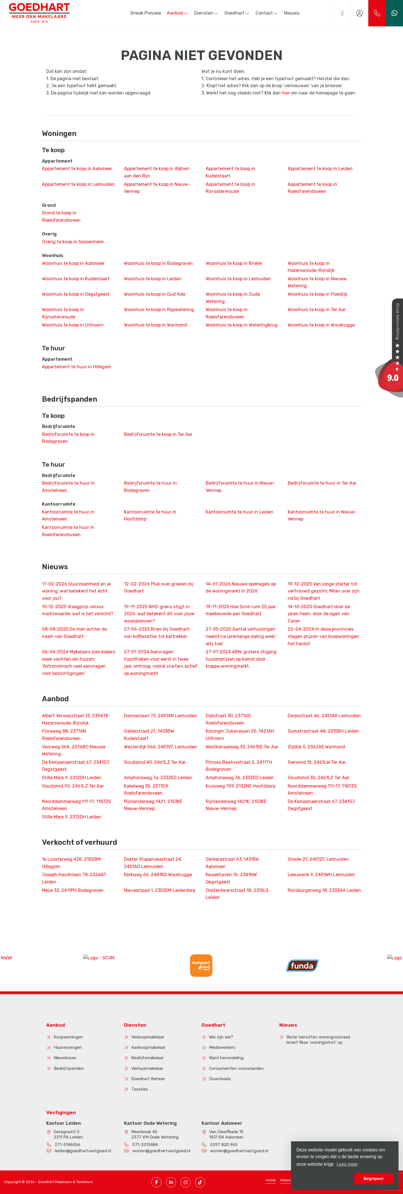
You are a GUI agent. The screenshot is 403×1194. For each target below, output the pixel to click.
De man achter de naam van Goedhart (74, 632)
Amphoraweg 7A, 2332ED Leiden (240, 777)
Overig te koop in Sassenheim (73, 241)
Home (271, 1180)
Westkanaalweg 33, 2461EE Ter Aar (242, 746)
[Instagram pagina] (186, 1182)
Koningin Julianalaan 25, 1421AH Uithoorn (240, 734)
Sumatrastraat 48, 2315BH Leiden (323, 731)
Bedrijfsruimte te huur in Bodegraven (150, 486)
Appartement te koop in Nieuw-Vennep (157, 188)
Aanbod (178, 13)
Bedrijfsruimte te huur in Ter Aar (322, 483)
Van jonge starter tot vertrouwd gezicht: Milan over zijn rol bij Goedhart (324, 591)
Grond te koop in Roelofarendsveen (61, 216)
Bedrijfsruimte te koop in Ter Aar (158, 434)
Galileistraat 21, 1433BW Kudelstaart (149, 734)
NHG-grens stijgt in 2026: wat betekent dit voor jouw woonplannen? (159, 614)
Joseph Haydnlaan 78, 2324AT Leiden (74, 878)
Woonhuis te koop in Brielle (234, 263)
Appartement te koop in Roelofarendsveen (312, 188)
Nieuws (291, 13)
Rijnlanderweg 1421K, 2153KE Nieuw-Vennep (236, 805)
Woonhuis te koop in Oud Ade (154, 294)
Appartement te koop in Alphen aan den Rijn (156, 172)
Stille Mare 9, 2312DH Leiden (71, 777)
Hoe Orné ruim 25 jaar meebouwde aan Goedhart (241, 610)
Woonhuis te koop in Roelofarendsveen (227, 313)
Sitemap (287, 1180)
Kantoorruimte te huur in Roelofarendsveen (68, 531)
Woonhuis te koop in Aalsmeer (73, 263)
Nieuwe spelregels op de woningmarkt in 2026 (241, 587)
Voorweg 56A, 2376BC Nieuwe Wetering (74, 750)
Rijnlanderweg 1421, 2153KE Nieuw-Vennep (153, 805)
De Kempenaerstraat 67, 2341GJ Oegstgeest (75, 766)
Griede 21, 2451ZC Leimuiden (318, 859)
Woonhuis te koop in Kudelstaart (76, 278)
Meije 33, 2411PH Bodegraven (73, 890)
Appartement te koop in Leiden (320, 168)
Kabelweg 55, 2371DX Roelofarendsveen (146, 789)
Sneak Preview (145, 13)
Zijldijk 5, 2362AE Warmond (316, 746)
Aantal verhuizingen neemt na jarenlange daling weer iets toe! (240, 636)
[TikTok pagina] (200, 1182)
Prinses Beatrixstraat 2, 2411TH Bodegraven (239, 766)
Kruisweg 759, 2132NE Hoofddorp (240, 786)
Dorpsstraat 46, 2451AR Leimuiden (324, 715)
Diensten (206, 13)
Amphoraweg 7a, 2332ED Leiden (158, 777)
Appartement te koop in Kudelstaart (230, 172)
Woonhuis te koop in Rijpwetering (159, 309)
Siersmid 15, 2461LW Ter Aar (317, 762)
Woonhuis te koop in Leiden (152, 278)
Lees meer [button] (347, 1164)
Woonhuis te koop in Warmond (155, 325)
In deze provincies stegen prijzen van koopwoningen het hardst (323, 636)
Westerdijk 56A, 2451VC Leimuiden (160, 746)
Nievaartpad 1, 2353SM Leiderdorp (159, 890)
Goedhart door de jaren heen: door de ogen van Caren (319, 614)
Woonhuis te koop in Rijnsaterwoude (63, 313)
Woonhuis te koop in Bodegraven (158, 263)
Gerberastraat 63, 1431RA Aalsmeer (232, 863)
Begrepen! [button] (373, 1178)
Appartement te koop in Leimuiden (78, 184)
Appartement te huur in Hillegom (76, 366)
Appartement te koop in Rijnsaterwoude (230, 188)
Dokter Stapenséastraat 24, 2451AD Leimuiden (153, 863)
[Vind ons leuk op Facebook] (156, 1182)
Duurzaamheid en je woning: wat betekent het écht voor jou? (76, 591)
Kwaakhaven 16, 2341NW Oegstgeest (231, 878)
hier (286, 93)
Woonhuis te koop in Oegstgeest (76, 294)
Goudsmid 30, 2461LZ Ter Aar (318, 777)
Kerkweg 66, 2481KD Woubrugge (158, 874)
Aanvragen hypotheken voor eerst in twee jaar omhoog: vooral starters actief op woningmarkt (160, 662)
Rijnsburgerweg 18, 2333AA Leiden (324, 890)
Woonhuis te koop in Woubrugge (321, 325)
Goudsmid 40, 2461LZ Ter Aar (155, 762)
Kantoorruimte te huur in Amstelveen (68, 515)
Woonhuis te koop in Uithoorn (73, 325)
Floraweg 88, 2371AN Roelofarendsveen (64, 734)
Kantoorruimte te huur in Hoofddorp (150, 515)
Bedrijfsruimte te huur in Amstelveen (68, 486)
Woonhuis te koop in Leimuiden (238, 278)
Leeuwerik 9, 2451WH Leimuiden (321, 874)
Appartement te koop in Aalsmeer (77, 168)
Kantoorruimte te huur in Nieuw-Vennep (322, 515)
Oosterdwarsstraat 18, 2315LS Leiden (237, 894)
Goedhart (237, 13)
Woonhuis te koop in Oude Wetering (233, 297)
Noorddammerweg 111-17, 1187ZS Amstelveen (322, 789)
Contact (267, 13)
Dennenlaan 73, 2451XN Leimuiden (160, 715)
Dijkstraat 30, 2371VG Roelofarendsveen (228, 719)
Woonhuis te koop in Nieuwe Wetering (317, 282)
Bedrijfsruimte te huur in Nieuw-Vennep (240, 486)
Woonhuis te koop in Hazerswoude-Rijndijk (311, 267)
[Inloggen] (359, 13)
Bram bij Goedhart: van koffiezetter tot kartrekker (157, 632)
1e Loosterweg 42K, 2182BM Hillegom (71, 863)
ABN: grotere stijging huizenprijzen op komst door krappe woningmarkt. (241, 659)
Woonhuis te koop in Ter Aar (317, 309)
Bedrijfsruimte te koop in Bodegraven (68, 438)
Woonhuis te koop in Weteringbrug (242, 325)
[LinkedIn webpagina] (171, 1182)
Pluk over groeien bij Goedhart (158, 587)
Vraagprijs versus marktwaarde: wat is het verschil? (77, 610)
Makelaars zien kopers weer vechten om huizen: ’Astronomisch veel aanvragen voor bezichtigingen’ (78, 662)
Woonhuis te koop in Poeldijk (317, 294)
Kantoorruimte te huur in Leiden (239, 512)
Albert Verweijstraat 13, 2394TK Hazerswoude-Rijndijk (75, 719)
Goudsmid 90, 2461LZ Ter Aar (73, 786)
